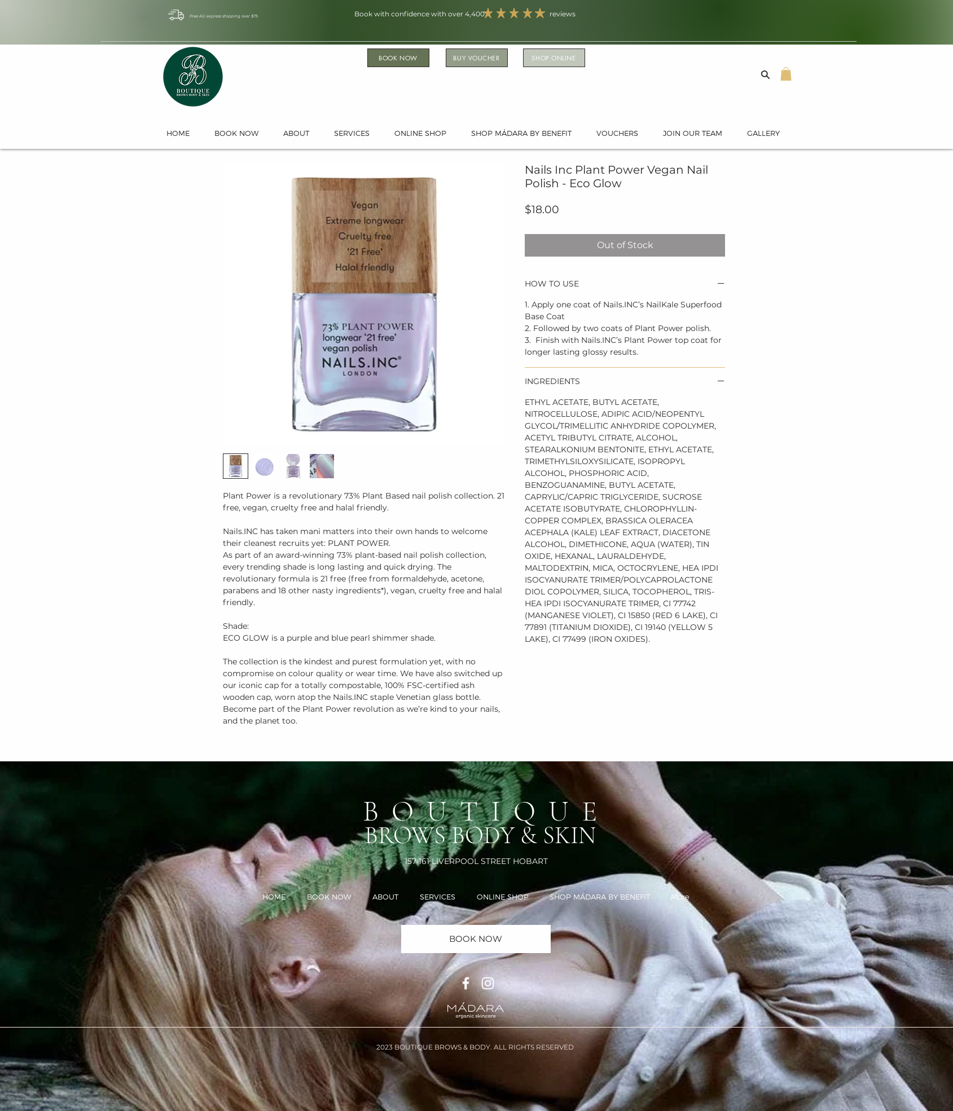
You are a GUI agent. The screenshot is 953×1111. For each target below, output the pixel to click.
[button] (786, 74)
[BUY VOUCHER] (477, 58)
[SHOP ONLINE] (554, 58)
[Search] (765, 74)
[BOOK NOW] (398, 58)
